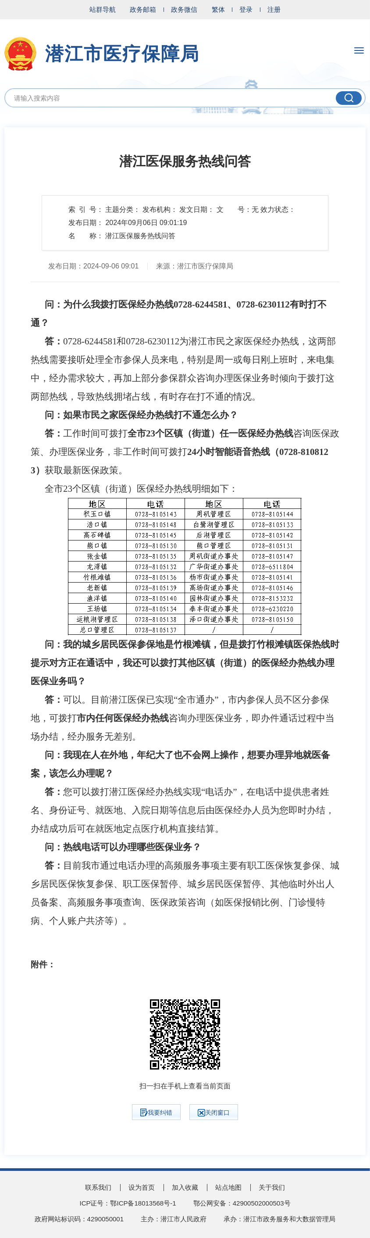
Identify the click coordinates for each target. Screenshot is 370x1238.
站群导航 (102, 9)
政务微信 (184, 9)
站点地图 (228, 1187)
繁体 (218, 9)
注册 (274, 9)
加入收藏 (185, 1187)
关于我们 (272, 1187)
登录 (246, 9)
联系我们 (98, 1187)
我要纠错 (156, 1112)
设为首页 (141, 1187)
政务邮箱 (143, 9)
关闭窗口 (214, 1112)
